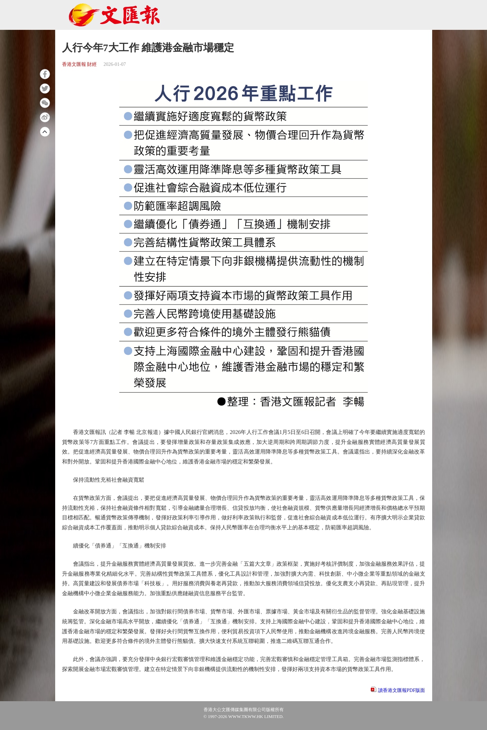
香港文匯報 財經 (79, 64)
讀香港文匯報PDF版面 (401, 690)
